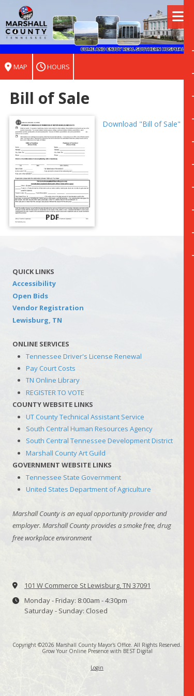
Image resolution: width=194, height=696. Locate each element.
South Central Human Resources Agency (89, 428)
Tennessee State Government (73, 477)
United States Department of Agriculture (88, 489)
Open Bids (30, 295)
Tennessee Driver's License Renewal (84, 356)
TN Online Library (53, 380)
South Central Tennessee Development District (99, 440)
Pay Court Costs (51, 368)
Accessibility (34, 283)
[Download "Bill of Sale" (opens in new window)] (52, 171)
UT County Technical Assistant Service (85, 416)
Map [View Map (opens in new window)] (16, 67)
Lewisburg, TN (37, 320)
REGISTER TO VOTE (55, 392)
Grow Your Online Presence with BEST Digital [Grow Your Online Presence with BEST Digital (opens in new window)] (97, 651)
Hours (53, 67)
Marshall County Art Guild (66, 453)
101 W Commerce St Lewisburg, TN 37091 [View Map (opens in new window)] (87, 585)
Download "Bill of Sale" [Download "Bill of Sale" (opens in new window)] (141, 124)
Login (97, 667)
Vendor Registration (48, 307)
